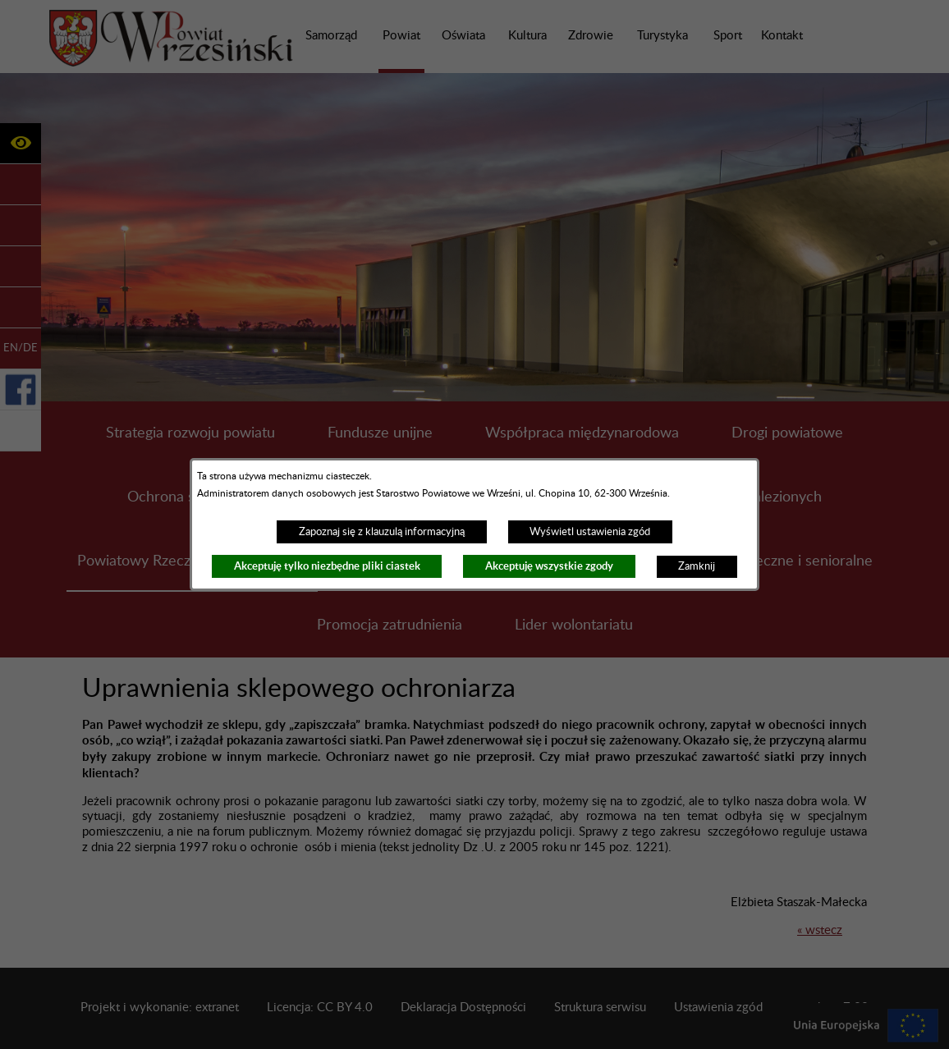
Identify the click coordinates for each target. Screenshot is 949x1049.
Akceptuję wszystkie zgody (549, 566)
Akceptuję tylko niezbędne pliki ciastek (327, 566)
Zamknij (696, 566)
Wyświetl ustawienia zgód (590, 532)
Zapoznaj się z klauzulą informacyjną (382, 532)
